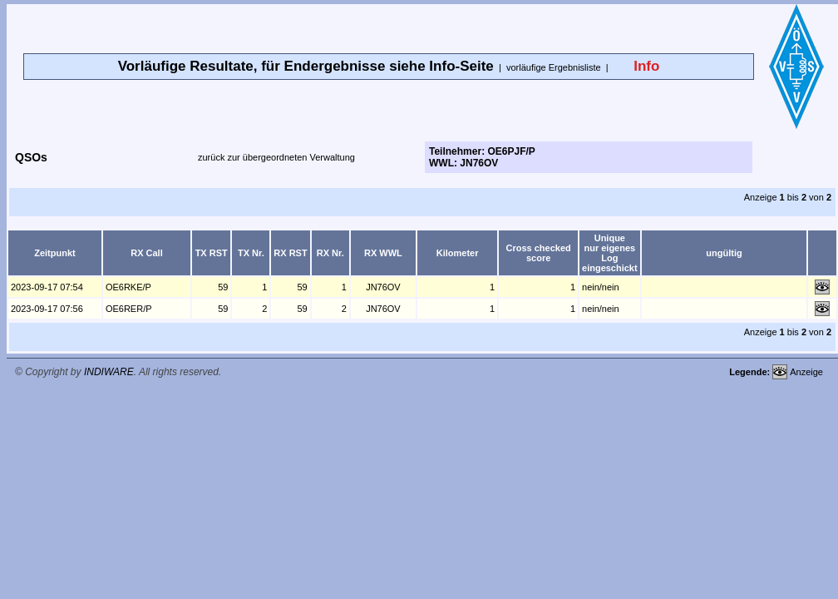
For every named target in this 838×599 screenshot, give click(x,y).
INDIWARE (109, 372)
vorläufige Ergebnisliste (553, 67)
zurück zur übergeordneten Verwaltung (276, 157)
